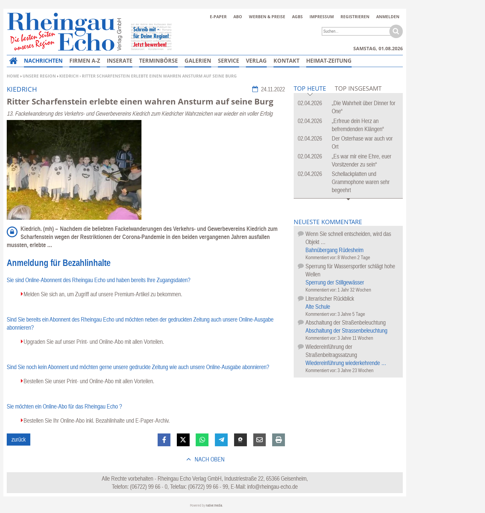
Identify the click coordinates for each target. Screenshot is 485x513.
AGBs (297, 17)
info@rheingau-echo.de (272, 486)
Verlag (256, 60)
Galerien (198, 60)
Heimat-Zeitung (329, 60)
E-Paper (218, 17)
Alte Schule (317, 306)
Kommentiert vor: (321, 257)
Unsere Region (39, 76)
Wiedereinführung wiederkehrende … (345, 362)
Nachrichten (43, 60)
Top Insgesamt (358, 88)
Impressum (322, 17)
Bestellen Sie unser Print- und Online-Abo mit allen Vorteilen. (89, 381)
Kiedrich (68, 76)
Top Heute (310, 88)
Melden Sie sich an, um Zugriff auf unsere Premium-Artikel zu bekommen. (103, 294)
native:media (214, 505)
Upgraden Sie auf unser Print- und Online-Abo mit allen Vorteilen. (94, 341)
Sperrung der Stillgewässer (334, 282)
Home (13, 76)
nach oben (209, 459)
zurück (18, 439)
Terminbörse (158, 60)
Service (228, 60)
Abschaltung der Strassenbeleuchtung (346, 330)
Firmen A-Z (84, 60)
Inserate (119, 60)
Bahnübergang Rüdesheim (334, 249)
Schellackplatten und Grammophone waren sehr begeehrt (361, 181)
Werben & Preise (267, 17)
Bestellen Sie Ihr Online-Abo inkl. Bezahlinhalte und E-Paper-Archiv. (97, 420)
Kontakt (286, 60)
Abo (237, 17)
